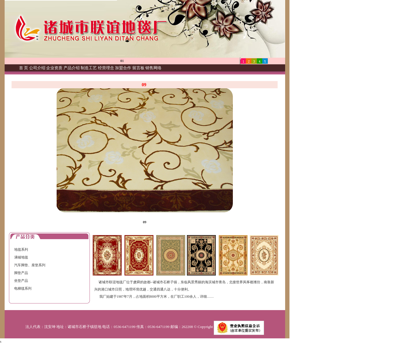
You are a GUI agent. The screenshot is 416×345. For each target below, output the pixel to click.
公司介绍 (37, 68)
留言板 (138, 68)
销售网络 (153, 68)
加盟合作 (123, 68)
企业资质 (54, 68)
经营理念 (106, 68)
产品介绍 (72, 68)
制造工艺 (89, 68)
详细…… (207, 297)
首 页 (23, 68)
